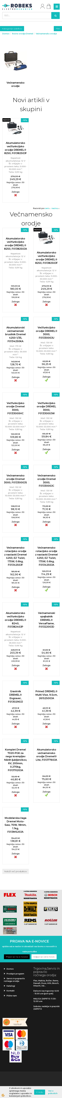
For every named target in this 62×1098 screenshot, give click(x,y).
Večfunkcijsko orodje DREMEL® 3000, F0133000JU (46, 332)
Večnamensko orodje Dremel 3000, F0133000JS (15, 479)
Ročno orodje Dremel (22, 34)
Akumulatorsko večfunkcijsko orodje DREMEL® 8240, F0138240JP (15, 620)
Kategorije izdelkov (12, 28)
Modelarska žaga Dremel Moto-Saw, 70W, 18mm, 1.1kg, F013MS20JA (15, 825)
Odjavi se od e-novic (44, 956)
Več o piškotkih (52, 1092)
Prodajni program (15, 974)
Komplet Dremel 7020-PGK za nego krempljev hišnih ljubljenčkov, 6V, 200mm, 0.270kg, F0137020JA (15, 760)
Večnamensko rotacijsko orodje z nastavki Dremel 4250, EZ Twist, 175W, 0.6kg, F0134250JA (46, 556)
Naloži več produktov (15, 871)
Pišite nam (12, 996)
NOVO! (6, 120)
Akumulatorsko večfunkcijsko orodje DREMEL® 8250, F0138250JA (15, 243)
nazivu (55, 208)
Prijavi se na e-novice (17, 956)
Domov (5, 34)
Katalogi (11, 986)
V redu (39, 1092)
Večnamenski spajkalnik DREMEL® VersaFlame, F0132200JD (46, 620)
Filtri (58, 28)
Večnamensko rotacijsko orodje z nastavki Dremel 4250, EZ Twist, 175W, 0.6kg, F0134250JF (15, 556)
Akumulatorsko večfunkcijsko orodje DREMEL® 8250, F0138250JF (15, 148)
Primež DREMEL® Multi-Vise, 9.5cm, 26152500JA (46, 695)
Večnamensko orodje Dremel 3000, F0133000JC (46, 480)
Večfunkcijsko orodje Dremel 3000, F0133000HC (15, 408)
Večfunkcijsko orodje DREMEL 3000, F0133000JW (46, 408)
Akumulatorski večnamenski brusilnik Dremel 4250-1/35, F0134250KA (15, 334)
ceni (48, 208)
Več (15, 68)
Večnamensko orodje (46, 34)
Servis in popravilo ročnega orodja (14, 979)
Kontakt (10, 991)
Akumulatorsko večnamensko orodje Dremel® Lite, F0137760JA (46, 754)
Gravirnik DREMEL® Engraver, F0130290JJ (15, 696)
